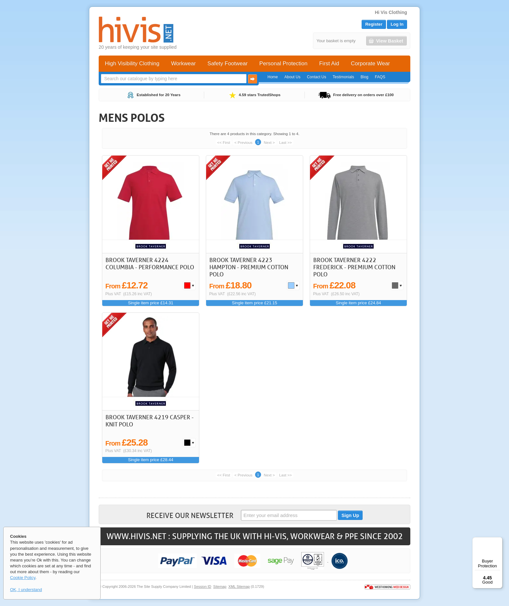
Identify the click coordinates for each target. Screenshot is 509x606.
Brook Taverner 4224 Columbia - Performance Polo (150, 263)
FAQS (380, 77)
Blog (364, 77)
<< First (223, 142)
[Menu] (499, 541)
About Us (292, 77)
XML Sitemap (239, 586)
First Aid (329, 63)
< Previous (243, 142)
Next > (269, 142)
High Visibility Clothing (132, 63)
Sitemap (220, 586)
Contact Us (316, 77)
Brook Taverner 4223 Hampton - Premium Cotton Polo (248, 266)
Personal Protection (283, 63)
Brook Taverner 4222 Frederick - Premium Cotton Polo (354, 266)
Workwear (183, 63)
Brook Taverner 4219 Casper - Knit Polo (150, 420)
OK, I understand (26, 589)
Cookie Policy (22, 577)
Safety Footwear (227, 63)
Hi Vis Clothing (391, 12)
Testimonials (343, 77)
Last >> (285, 142)
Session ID (202, 586)
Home (272, 77)
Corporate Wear (370, 63)
